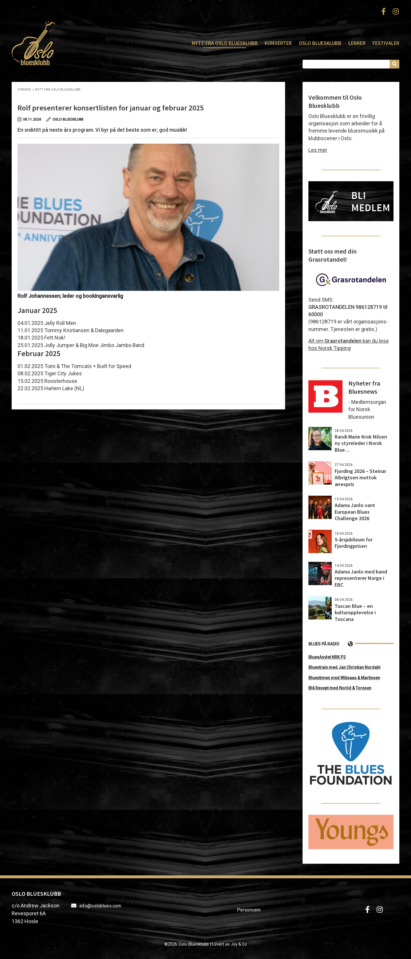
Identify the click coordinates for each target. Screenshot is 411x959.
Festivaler (386, 43)
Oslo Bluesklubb (33, 42)
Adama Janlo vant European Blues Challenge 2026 (355, 512)
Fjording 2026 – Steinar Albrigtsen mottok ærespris (360, 478)
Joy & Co (239, 944)
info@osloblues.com (100, 906)
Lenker (357, 43)
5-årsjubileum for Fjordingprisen (354, 543)
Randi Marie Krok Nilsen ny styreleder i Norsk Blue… (361, 443)
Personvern (249, 910)
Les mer (317, 150)
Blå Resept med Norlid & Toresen (339, 688)
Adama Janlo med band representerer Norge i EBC (361, 578)
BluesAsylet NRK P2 (327, 657)
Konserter (278, 43)
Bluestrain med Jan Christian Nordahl (344, 667)
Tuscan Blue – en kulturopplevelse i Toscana (355, 612)
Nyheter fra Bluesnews (364, 387)
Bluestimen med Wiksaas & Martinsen (344, 677)
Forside (24, 89)
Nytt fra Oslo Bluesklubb (225, 43)
